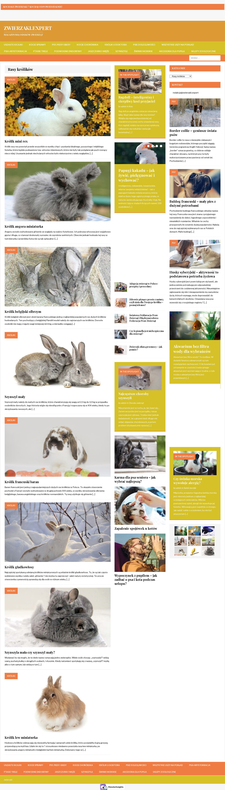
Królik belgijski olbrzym (23, 311)
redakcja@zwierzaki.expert (184, 92)
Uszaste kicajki (13, 44)
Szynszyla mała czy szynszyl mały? (30, 652)
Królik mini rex (16, 141)
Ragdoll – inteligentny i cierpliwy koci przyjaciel (136, 99)
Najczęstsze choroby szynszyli (133, 330)
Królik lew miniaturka (21, 737)
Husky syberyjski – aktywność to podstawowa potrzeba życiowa (194, 274)
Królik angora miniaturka (24, 226)
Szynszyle (121, 51)
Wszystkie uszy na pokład (178, 44)
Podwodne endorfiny (68, 51)
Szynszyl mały (15, 397)
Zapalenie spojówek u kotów (136, 463)
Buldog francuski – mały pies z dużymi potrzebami (193, 203)
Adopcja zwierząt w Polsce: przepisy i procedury (143, 219)
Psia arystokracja (15, 51)
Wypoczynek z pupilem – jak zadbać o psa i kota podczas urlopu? (136, 514)
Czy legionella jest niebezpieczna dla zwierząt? (146, 267)
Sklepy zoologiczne (203, 51)
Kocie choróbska (87, 44)
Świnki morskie (143, 51)
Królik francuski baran (22, 482)
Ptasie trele (40, 51)
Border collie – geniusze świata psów (193, 132)
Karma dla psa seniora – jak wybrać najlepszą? (135, 414)
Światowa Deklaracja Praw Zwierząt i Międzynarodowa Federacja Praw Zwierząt (143, 252)
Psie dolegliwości (144, 44)
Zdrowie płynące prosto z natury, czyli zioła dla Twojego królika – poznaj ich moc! (146, 236)
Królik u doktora (116, 44)
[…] (91, 153)
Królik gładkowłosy (19, 567)
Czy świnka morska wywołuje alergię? (187, 421)
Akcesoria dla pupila (172, 51)
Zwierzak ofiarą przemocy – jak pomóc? (145, 283)
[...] (131, 132)
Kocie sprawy (37, 44)
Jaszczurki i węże (98, 51)
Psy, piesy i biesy (61, 44)
